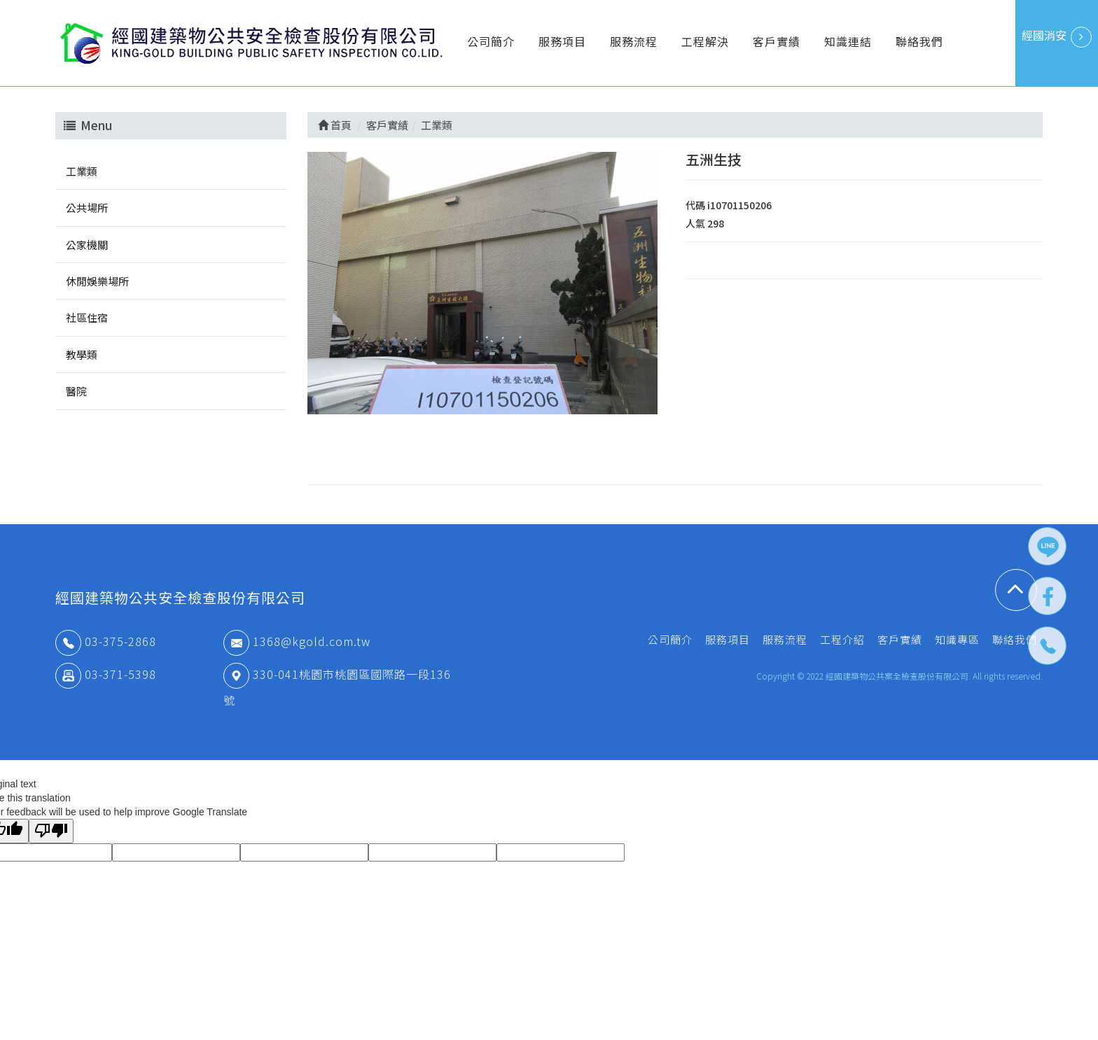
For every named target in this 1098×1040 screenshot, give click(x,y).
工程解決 (705, 41)
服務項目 (562, 41)
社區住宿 (87, 317)
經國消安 (1057, 37)
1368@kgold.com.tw (296, 641)
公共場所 (87, 207)
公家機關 (87, 244)
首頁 (335, 125)
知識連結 (848, 41)
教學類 (81, 354)
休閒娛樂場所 (97, 281)
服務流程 (634, 41)
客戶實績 (776, 41)
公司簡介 (491, 41)
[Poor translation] (51, 831)
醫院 (76, 391)
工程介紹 (842, 639)
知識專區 (957, 639)
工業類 (81, 171)
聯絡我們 (919, 41)
